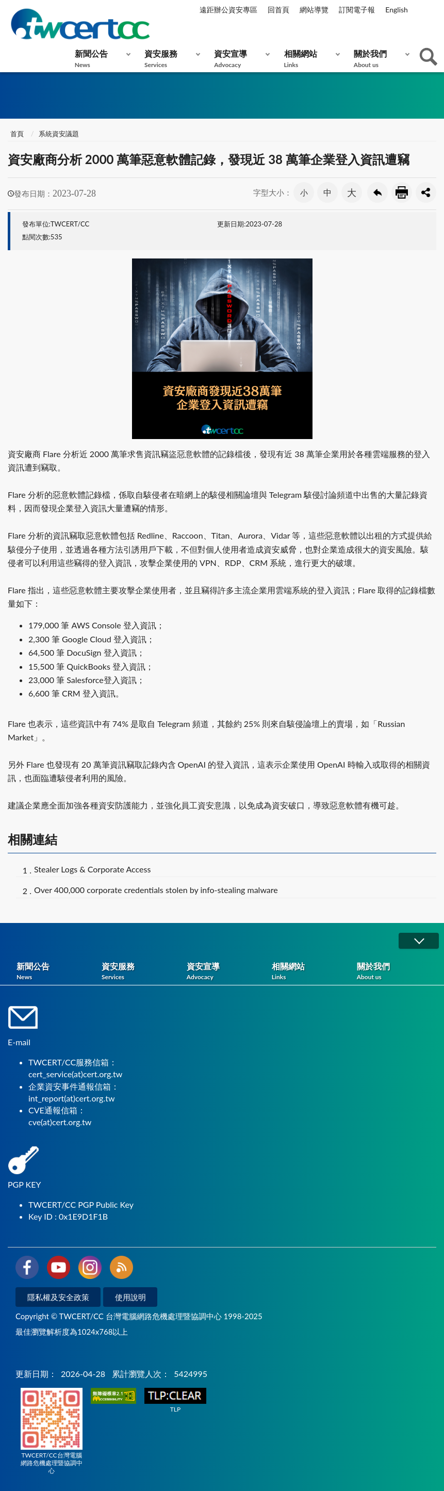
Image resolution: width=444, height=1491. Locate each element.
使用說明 (130, 1297)
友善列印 (401, 192)
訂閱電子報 (357, 9)
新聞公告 (100, 58)
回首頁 (278, 9)
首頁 (17, 133)
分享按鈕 (426, 192)
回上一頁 (377, 192)
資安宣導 (239, 58)
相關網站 (309, 58)
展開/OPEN (419, 941)
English (396, 9)
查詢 (428, 56)
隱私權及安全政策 (58, 1297)
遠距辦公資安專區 (228, 9)
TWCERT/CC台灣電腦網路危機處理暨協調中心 (52, 1431)
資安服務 (169, 58)
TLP (175, 1400)
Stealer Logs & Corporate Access (92, 869)
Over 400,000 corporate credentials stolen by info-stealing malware (156, 890)
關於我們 (379, 58)
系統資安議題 (59, 133)
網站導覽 (314, 9)
